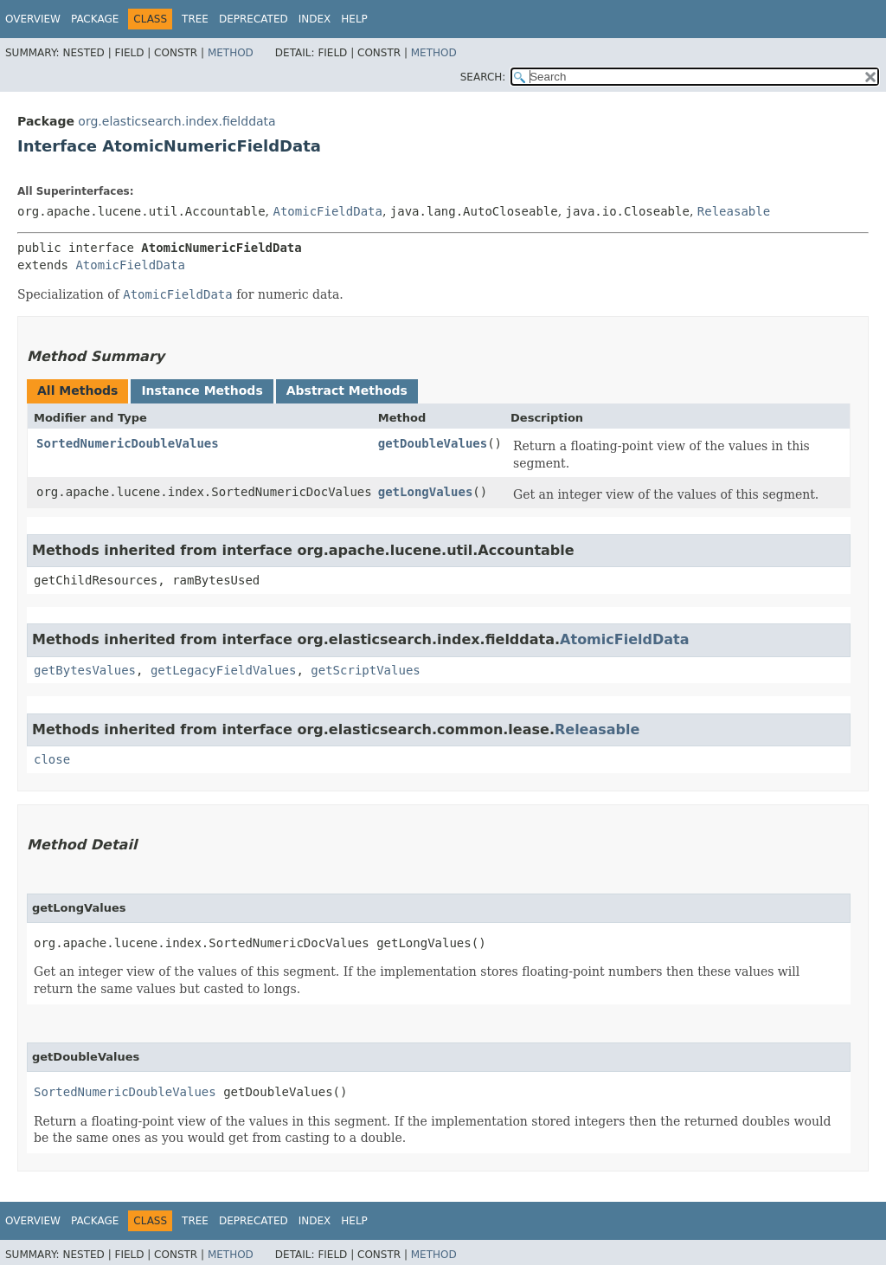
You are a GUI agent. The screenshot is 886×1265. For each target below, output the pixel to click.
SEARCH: (483, 77)
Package (95, 19)
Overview (33, 19)
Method (231, 53)
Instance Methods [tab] (201, 390)
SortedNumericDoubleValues (127, 443)
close (52, 759)
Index (315, 19)
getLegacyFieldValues (224, 670)
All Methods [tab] (77, 390)
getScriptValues (365, 670)
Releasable (733, 211)
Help (354, 19)
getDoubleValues (432, 443)
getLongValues (425, 492)
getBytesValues (85, 670)
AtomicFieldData (327, 211)
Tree (195, 19)
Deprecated (253, 19)
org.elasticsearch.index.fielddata (176, 121)
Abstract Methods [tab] (347, 390)
